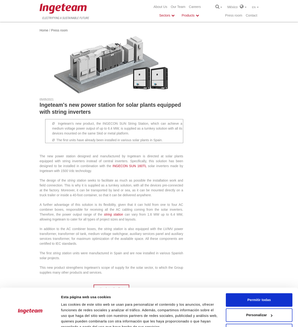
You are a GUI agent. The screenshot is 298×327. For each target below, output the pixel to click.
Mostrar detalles (74, 318)
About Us (160, 7)
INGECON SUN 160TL (129, 166)
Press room (233, 15)
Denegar (259, 308)
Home (44, 30)
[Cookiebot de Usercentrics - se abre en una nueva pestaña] (30, 317)
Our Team (178, 7)
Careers (195, 7)
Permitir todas (259, 278)
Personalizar (259, 293)
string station (113, 214)
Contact (251, 15)
